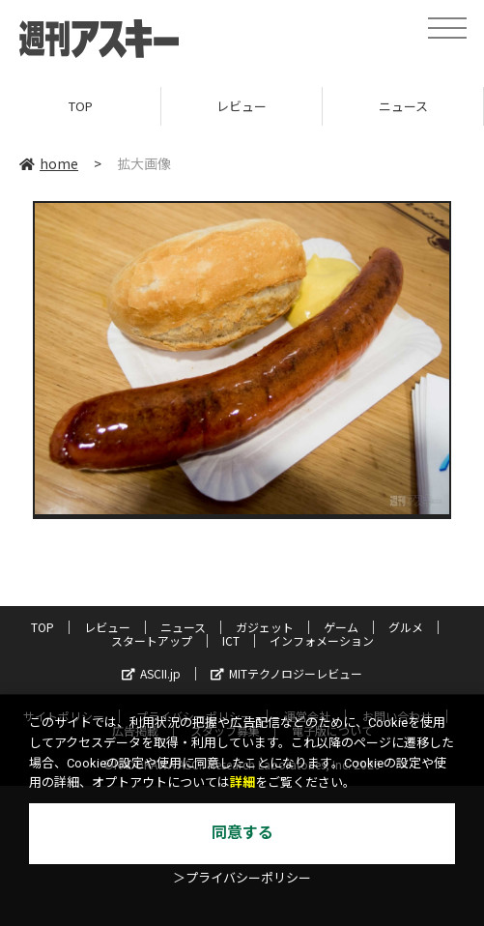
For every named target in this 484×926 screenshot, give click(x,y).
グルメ (405, 627)
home (48, 163)
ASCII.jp (151, 673)
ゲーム (341, 627)
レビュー (241, 106)
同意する (242, 833)
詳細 (242, 782)
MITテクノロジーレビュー (286, 673)
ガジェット (265, 627)
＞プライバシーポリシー (242, 878)
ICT (231, 640)
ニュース (403, 106)
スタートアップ (151, 640)
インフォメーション (322, 640)
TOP (81, 106)
